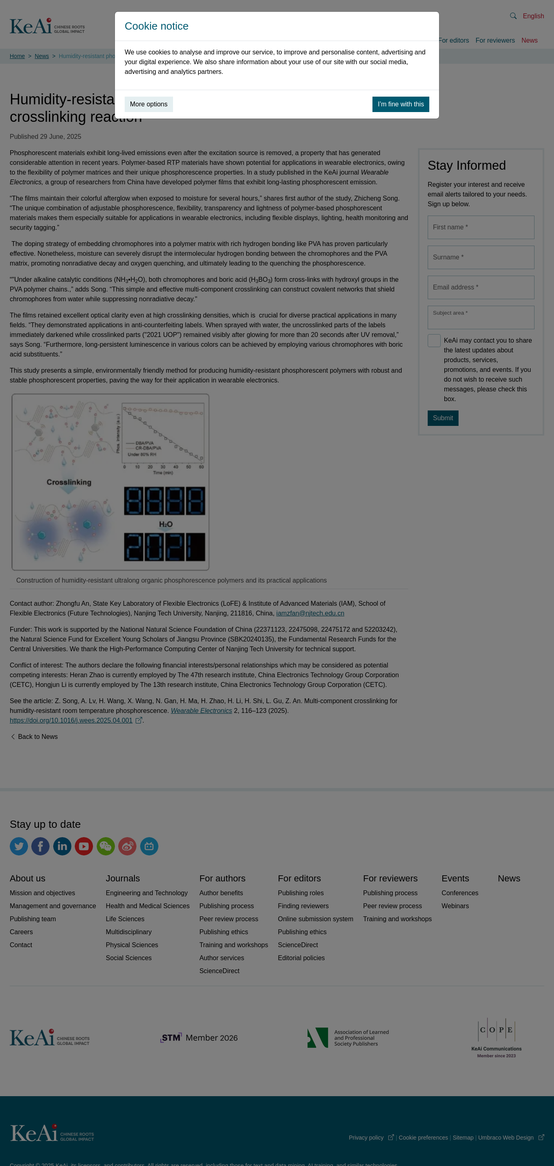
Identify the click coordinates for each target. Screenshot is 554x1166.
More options (149, 104)
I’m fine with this (401, 104)
